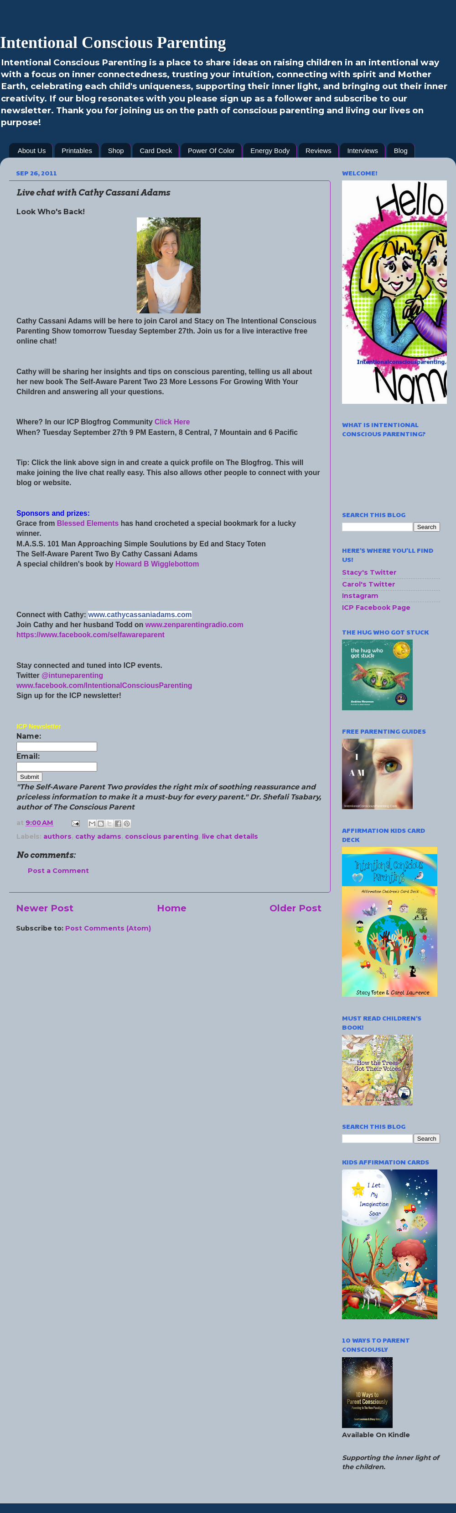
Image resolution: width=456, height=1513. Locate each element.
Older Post (295, 908)
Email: (28, 756)
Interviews (362, 150)
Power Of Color (211, 150)
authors (57, 836)
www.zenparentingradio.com (194, 625)
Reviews (319, 150)
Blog (401, 150)
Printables (77, 150)
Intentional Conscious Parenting (113, 42)
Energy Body (270, 150)
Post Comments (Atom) (108, 928)
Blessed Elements (88, 523)
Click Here (172, 422)
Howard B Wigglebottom (158, 564)
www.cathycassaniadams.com (140, 615)
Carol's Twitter (368, 584)
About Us (32, 150)
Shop (116, 150)
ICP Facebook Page (376, 607)
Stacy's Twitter (369, 572)
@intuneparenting (72, 675)
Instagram (360, 596)
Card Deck (156, 150)
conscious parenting (161, 836)
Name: (28, 736)
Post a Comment (58, 871)
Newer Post (44, 908)
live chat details (230, 836)
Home (172, 908)
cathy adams (98, 836)
